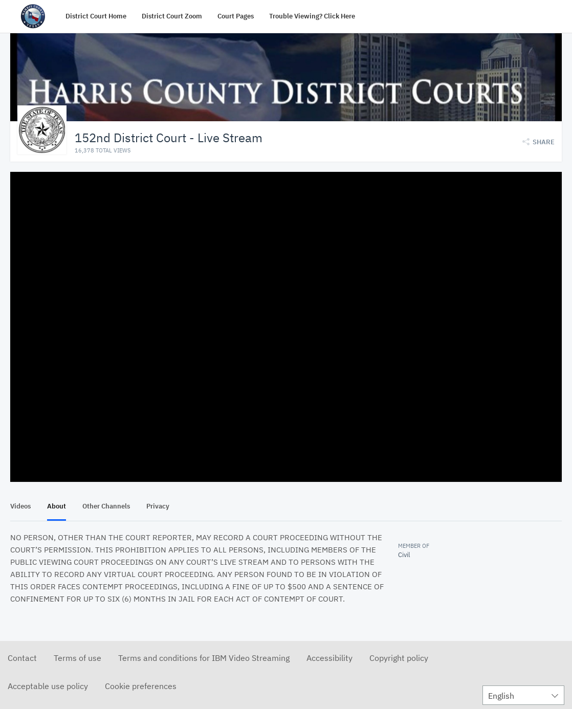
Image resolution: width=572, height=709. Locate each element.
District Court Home (95, 16)
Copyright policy (398, 657)
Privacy (157, 505)
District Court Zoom (172, 16)
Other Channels (106, 505)
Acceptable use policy (48, 685)
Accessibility (329, 657)
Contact (22, 657)
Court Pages (235, 16)
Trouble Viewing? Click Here (312, 16)
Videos (20, 505)
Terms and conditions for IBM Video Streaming (204, 657)
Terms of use (77, 657)
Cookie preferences (141, 685)
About (56, 505)
